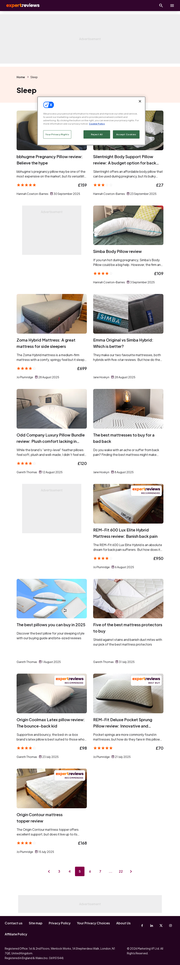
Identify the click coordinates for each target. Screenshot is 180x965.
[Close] (140, 101)
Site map (35, 923)
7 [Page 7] (100, 871)
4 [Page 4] (69, 871)
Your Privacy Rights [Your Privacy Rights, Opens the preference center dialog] (57, 134)
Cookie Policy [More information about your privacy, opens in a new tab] (97, 123)
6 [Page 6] (90, 871)
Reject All (97, 134)
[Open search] (161, 5)
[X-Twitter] (161, 925)
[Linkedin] (151, 925)
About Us (123, 923)
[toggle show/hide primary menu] (172, 5)
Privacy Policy (60, 923)
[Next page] (131, 871)
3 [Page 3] (59, 871)
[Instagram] (170, 925)
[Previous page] (49, 871)
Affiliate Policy (16, 934)
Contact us (13, 923)
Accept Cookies (126, 134)
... (110, 871)
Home (21, 77)
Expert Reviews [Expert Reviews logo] (19, 5)
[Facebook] (142, 925)
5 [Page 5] (80, 871)
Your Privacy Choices (93, 923)
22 (121, 871)
